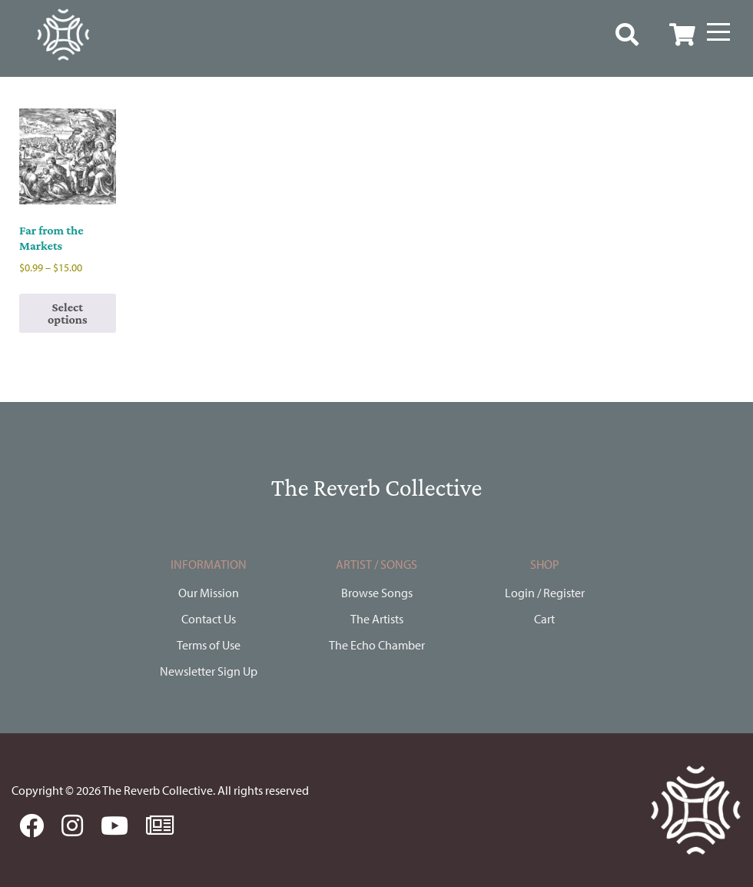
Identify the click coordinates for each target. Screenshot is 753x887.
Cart (544, 618)
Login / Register (545, 592)
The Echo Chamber (377, 645)
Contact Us (208, 618)
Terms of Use (208, 645)
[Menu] (718, 32)
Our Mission (208, 592)
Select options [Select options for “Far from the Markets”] (68, 313)
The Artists (376, 618)
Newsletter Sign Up (208, 671)
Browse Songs (377, 592)
